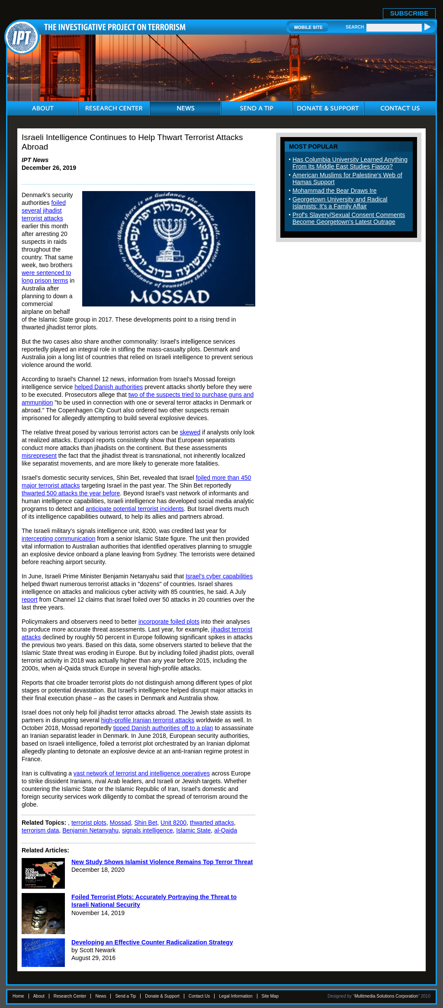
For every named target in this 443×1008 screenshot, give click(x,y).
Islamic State (193, 830)
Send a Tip (125, 996)
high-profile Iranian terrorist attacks (148, 720)
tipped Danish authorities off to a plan (163, 727)
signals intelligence (147, 830)
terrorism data (40, 830)
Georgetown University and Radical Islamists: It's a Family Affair (339, 203)
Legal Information (235, 996)
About (39, 996)
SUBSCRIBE (409, 13)
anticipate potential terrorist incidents (135, 508)
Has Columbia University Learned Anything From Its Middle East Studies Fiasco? (350, 163)
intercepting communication (58, 538)
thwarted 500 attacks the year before (71, 493)
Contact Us (199, 996)
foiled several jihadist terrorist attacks (44, 210)
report (30, 599)
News (100, 996)
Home (18, 996)
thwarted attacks (212, 822)
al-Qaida (225, 830)
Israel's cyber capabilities (219, 576)
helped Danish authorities (108, 386)
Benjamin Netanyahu (90, 830)
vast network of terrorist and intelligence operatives (142, 773)
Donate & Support (162, 996)
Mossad (120, 822)
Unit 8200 (173, 822)
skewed (190, 432)
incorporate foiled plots (168, 621)
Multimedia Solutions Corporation (386, 996)
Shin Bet (145, 822)
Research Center (70, 996)
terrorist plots (88, 822)
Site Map (270, 996)
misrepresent (39, 455)
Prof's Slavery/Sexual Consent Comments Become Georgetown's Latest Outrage (348, 218)
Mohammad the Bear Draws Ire (334, 190)
